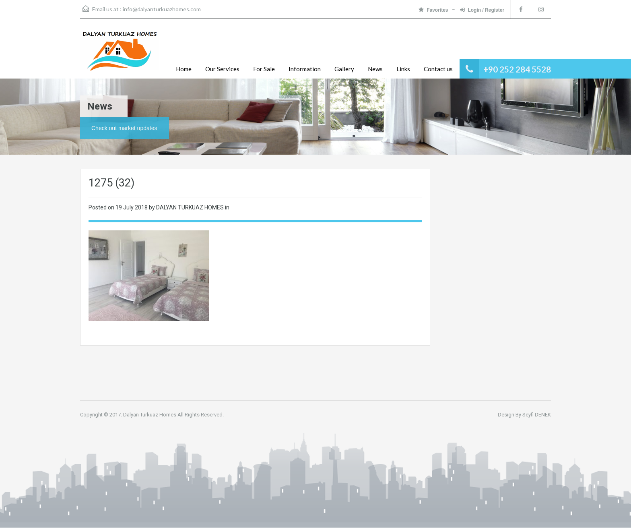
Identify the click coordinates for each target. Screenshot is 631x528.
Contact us (438, 68)
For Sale (264, 68)
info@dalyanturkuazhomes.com (162, 9)
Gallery (344, 68)
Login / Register (482, 10)
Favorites (433, 10)
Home (184, 68)
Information (305, 68)
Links (403, 68)
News (375, 68)
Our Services (222, 68)
